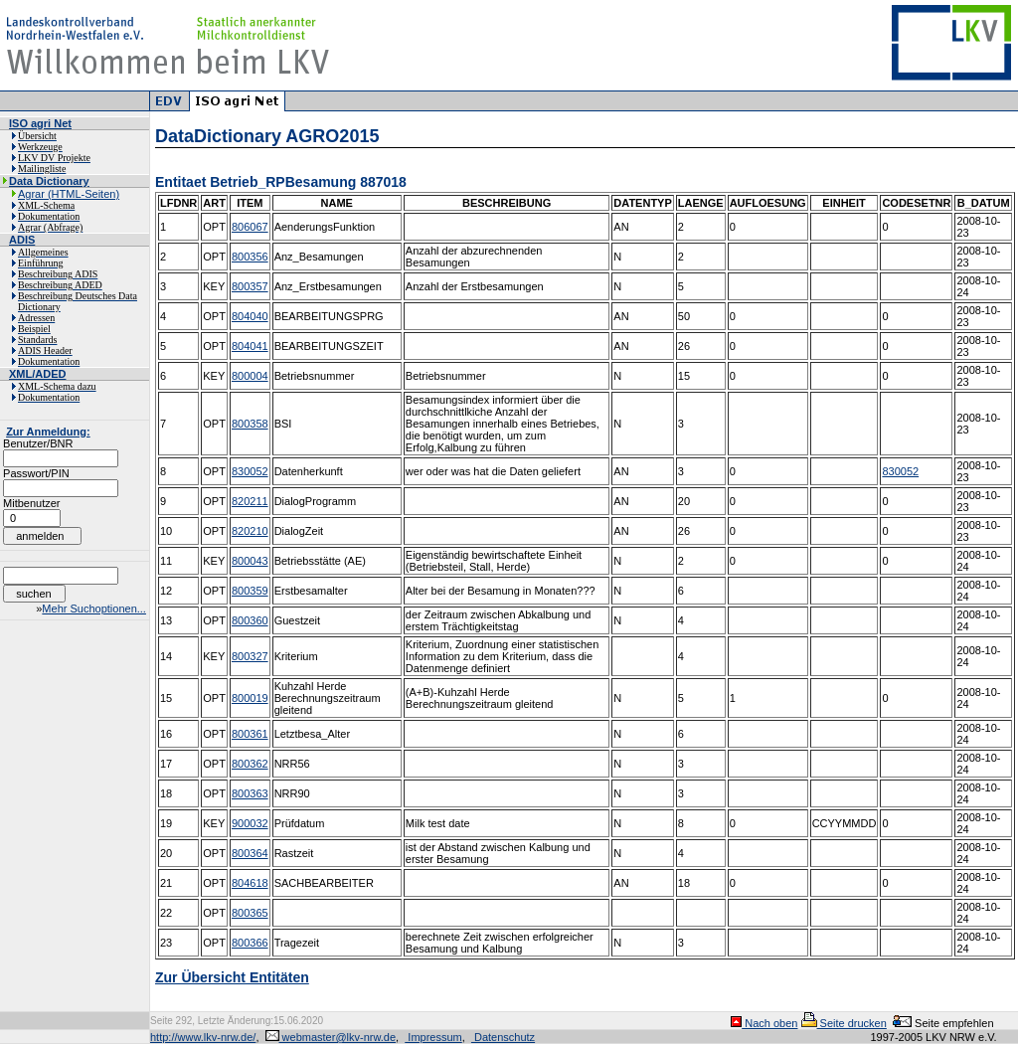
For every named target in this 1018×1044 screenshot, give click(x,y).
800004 (250, 376)
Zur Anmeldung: (48, 431)
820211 (250, 501)
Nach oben (764, 1023)
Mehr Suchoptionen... (94, 608)
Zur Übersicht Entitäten (232, 977)
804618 (250, 883)
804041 (250, 346)
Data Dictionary (49, 181)
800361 (250, 734)
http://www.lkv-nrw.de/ (202, 1037)
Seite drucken (844, 1023)
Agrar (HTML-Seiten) (68, 194)
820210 (250, 531)
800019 (250, 698)
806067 (250, 227)
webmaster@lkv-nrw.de (331, 1037)
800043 (250, 561)
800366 (250, 943)
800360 (250, 620)
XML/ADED (37, 374)
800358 (250, 424)
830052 (250, 471)
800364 (250, 853)
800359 (250, 591)
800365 (250, 913)
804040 (250, 316)
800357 (250, 286)
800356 (250, 256)
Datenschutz (503, 1037)
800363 (250, 793)
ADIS (22, 240)
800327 (250, 656)
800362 (250, 764)
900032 (250, 823)
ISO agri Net (40, 123)
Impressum (433, 1037)
